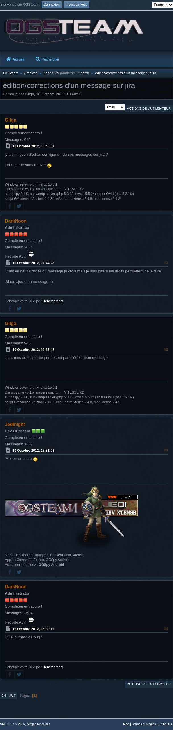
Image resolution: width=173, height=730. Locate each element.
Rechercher (47, 59)
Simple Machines (38, 724)
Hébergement (53, 301)
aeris (84, 73)
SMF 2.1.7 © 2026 (12, 724)
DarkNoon (15, 221)
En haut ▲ (165, 724)
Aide (126, 724)
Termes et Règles (144, 724)
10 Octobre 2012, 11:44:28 (33, 263)
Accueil (15, 59)
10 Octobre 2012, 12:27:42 (33, 349)
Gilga (10, 120)
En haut (8, 695)
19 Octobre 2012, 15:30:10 (33, 629)
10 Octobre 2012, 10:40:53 (33, 146)
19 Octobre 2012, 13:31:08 (33, 451)
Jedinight (15, 424)
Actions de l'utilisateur (149, 108)
